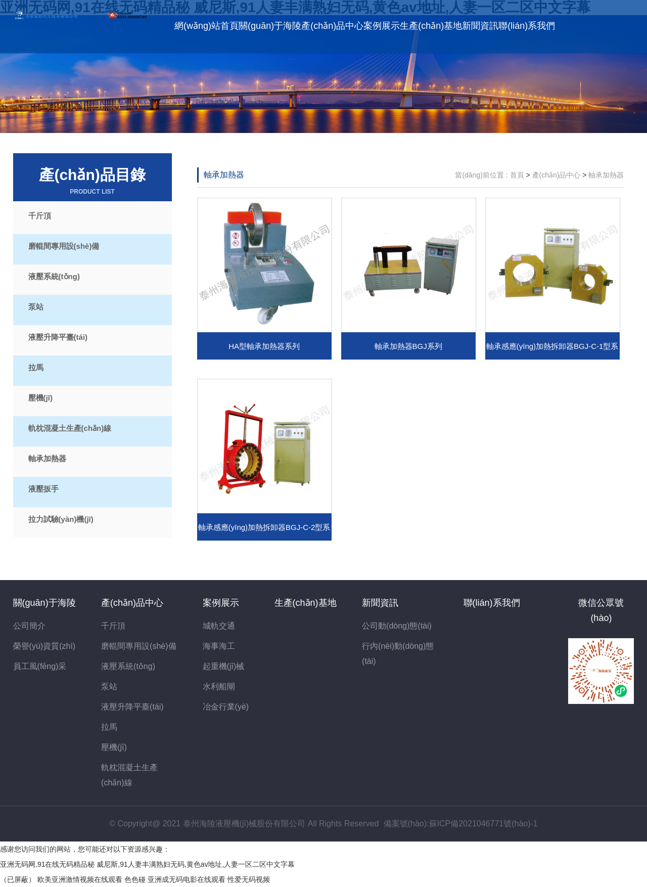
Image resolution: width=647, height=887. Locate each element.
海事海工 (219, 646)
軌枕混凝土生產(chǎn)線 (70, 428)
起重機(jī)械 (224, 666)
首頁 (517, 175)
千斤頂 (39, 215)
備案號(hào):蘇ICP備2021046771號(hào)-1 (461, 823)
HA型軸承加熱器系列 (264, 346)
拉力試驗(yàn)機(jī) (61, 519)
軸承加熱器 (47, 458)
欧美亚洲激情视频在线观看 (79, 879)
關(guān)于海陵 (270, 26)
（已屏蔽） (17, 879)
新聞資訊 (480, 26)
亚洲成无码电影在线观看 (186, 879)
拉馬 (35, 367)
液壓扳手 (43, 488)
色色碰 (135, 879)
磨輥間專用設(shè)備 (64, 246)
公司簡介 (29, 626)
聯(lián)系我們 (526, 26)
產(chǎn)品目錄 (92, 181)
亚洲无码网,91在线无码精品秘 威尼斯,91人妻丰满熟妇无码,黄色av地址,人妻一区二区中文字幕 (147, 864)
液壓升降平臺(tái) (58, 337)
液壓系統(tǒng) (54, 276)
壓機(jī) (40, 397)
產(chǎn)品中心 (332, 26)
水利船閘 (219, 686)
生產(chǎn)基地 (431, 26)
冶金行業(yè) (226, 706)
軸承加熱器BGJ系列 (408, 346)
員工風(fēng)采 (40, 666)
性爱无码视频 (248, 879)
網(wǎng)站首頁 (206, 26)
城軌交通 (219, 626)
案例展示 (381, 26)
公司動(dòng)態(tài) (397, 626)
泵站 (35, 306)
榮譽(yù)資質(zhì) (44, 646)
